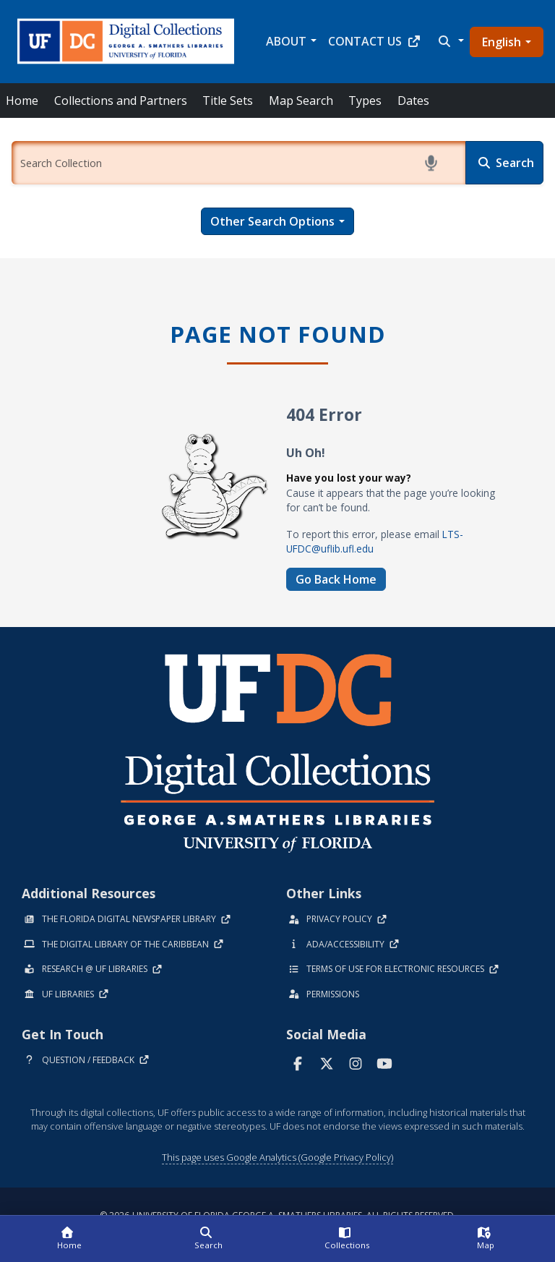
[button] (449, 41)
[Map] (485, 1239)
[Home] (69, 1239)
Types (365, 100)
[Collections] (347, 1239)
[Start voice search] (433, 163)
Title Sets (227, 100)
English (501, 42)
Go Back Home (336, 579)
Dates (413, 100)
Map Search (301, 100)
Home (22, 100)
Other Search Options (272, 221)
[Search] (504, 162)
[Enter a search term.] (238, 162)
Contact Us (374, 41)
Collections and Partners (120, 100)
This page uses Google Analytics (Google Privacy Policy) (277, 1157)
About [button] (286, 41)
